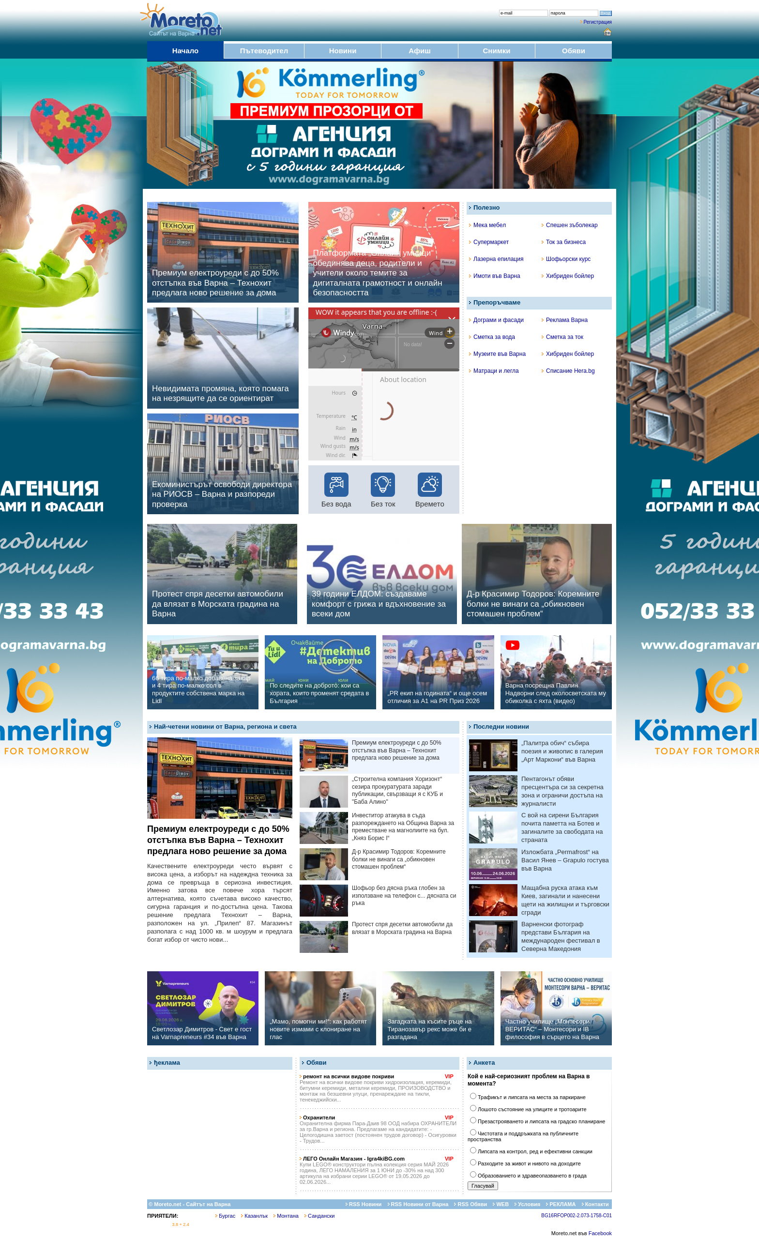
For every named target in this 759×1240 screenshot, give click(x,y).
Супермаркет (489, 242)
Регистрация (598, 22)
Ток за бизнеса (564, 242)
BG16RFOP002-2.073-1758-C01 (576, 1215)
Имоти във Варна (494, 276)
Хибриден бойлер (568, 276)
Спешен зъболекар (570, 225)
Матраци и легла (494, 370)
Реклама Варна (565, 320)
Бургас (225, 1216)
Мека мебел (487, 225)
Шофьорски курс (566, 259)
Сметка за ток (562, 337)
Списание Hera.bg (568, 370)
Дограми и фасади (496, 320)
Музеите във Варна (497, 354)
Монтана (286, 1216)
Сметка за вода (492, 337)
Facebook (600, 1233)
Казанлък (254, 1216)
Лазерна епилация (496, 259)
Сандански (319, 1216)
